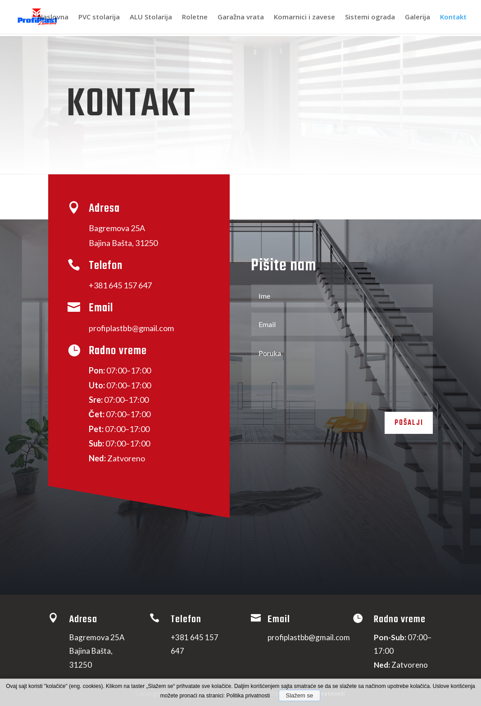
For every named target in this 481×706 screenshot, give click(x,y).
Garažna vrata (241, 18)
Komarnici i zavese (304, 18)
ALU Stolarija (151, 18)
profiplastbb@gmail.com (131, 328)
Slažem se (299, 695)
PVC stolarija (99, 18)
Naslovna (53, 18)
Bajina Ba (123, 243)
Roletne (195, 18)
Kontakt (453, 18)
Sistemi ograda (370, 18)
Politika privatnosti (249, 695)
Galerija (417, 18)
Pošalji (405, 425)
